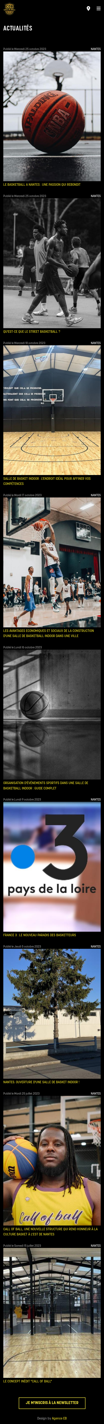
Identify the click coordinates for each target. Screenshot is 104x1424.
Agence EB (59, 1418)
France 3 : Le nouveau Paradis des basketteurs (39, 935)
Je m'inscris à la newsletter (52, 1403)
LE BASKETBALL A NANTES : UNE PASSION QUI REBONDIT (42, 185)
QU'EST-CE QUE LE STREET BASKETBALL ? (31, 332)
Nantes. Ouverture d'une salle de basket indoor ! (41, 1082)
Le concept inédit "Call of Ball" (27, 1381)
